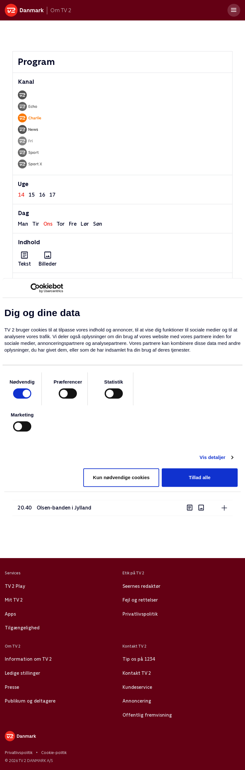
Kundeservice (137, 687)
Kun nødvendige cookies (121, 477)
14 (21, 195)
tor (60, 224)
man (23, 224)
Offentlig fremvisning (147, 715)
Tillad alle (200, 477)
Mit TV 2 (14, 600)
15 (31, 195)
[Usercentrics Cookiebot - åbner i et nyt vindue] (35, 288)
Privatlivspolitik (140, 614)
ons (48, 224)
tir (35, 224)
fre (73, 224)
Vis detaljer (213, 457)
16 (42, 195)
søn (97, 224)
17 (52, 195)
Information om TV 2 (28, 659)
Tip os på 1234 (138, 659)
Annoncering (136, 701)
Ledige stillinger (22, 673)
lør (85, 224)
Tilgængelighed (22, 627)
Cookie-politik (54, 753)
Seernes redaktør (141, 586)
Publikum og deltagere (30, 701)
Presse (12, 687)
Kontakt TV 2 (136, 673)
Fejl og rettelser (140, 600)
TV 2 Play (15, 586)
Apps (10, 614)
